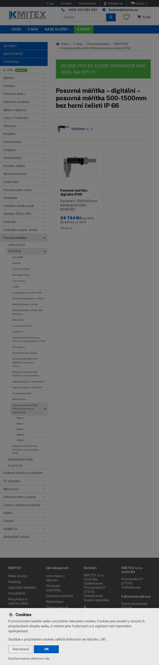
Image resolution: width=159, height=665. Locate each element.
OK (46, 649)
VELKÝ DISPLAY (21, 269)
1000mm (20, 435)
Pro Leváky (18, 280)
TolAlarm (17, 331)
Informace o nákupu (55, 578)
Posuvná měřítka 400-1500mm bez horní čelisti (25, 362)
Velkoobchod (87, 3)
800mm (20, 429)
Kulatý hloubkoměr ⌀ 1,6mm (28, 298)
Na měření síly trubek (24, 353)
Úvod (16, 29)
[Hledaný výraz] (83, 17)
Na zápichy (18, 347)
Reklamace (54, 602)
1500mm (21, 440)
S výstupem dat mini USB (27, 292)
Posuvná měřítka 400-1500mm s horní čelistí (25, 374)
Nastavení (21, 649)
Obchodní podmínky (53, 588)
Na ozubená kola (21, 393)
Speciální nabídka (22, 588)
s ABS (15, 286)
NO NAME (17, 257)
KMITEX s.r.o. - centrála (132, 570)
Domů (62, 44)
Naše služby (17, 576)
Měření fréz (19, 399)
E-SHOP (83, 29)
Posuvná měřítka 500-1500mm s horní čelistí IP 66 (25, 450)
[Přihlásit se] (113, 3)
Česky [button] (137, 3)
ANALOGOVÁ (16, 245)
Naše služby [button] (56, 29)
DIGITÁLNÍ (14, 251)
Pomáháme (17, 593)
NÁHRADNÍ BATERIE (20, 459)
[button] (44, 78)
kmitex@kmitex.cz (123, 10)
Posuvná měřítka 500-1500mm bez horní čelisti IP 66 (25, 409)
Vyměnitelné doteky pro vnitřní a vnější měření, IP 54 (28, 339)
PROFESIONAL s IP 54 (24, 304)
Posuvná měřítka (98, 44)
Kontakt (66, 3)
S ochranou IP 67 (22, 325)
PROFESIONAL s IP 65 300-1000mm (27, 312)
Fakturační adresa (136, 596)
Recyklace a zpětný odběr (18, 601)
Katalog (14, 582)
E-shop (78, 44)
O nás (50, 3)
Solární (16, 263)
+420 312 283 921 (82, 10)
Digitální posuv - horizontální (28, 381)
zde (47, 658)
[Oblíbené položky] (126, 17)
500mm (20, 418)
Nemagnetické (21, 274)
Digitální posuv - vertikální (27, 387)
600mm (20, 423)
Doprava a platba (59, 596)
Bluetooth (18, 319)
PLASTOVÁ (15, 465)
